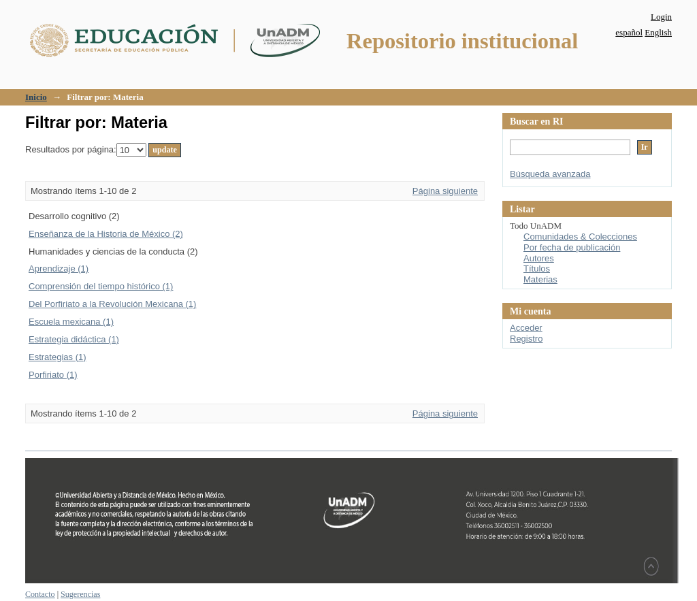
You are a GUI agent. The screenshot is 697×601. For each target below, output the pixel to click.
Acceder (526, 328)
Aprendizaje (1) (58, 268)
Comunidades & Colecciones (580, 236)
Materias (540, 279)
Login (661, 17)
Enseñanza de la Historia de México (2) (106, 234)
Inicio (36, 97)
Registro (526, 339)
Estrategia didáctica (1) (74, 339)
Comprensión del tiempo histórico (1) (101, 286)
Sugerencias (80, 594)
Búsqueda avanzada (550, 174)
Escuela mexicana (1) (71, 321)
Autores (538, 258)
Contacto (40, 594)
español (629, 32)
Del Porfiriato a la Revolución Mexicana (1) (112, 304)
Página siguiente (445, 191)
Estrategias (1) (57, 357)
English (658, 32)
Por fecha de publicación (571, 247)
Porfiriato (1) (53, 375)
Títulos (536, 268)
